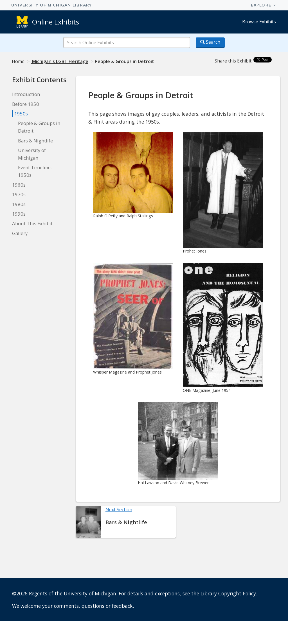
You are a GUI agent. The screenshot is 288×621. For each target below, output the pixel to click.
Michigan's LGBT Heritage (59, 61)
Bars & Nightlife (35, 140)
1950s (21, 113)
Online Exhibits (55, 21)
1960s (19, 185)
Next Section (118, 509)
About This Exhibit (32, 223)
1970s (19, 194)
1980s (19, 204)
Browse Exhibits (259, 22)
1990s (19, 214)
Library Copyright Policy (228, 593)
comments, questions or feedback (93, 605)
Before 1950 (25, 104)
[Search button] (210, 42)
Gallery (20, 233)
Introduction (26, 94)
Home (18, 61)
